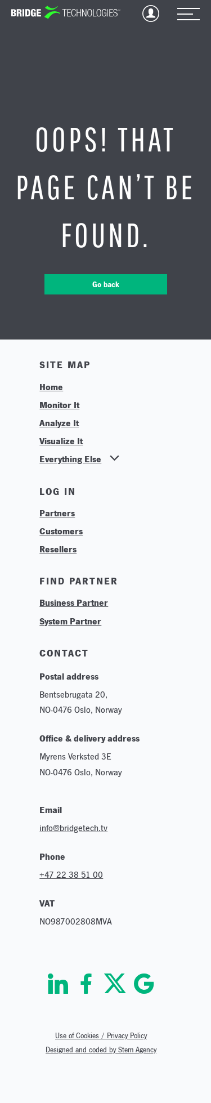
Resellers (58, 549)
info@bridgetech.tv (73, 828)
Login (150, 13)
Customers (61, 531)
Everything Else (70, 459)
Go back (105, 284)
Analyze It (59, 422)
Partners (57, 513)
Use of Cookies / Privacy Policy (101, 1035)
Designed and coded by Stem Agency (101, 1050)
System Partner (70, 621)
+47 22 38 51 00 (71, 874)
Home (51, 386)
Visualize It (61, 440)
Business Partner (73, 602)
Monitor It (59, 404)
